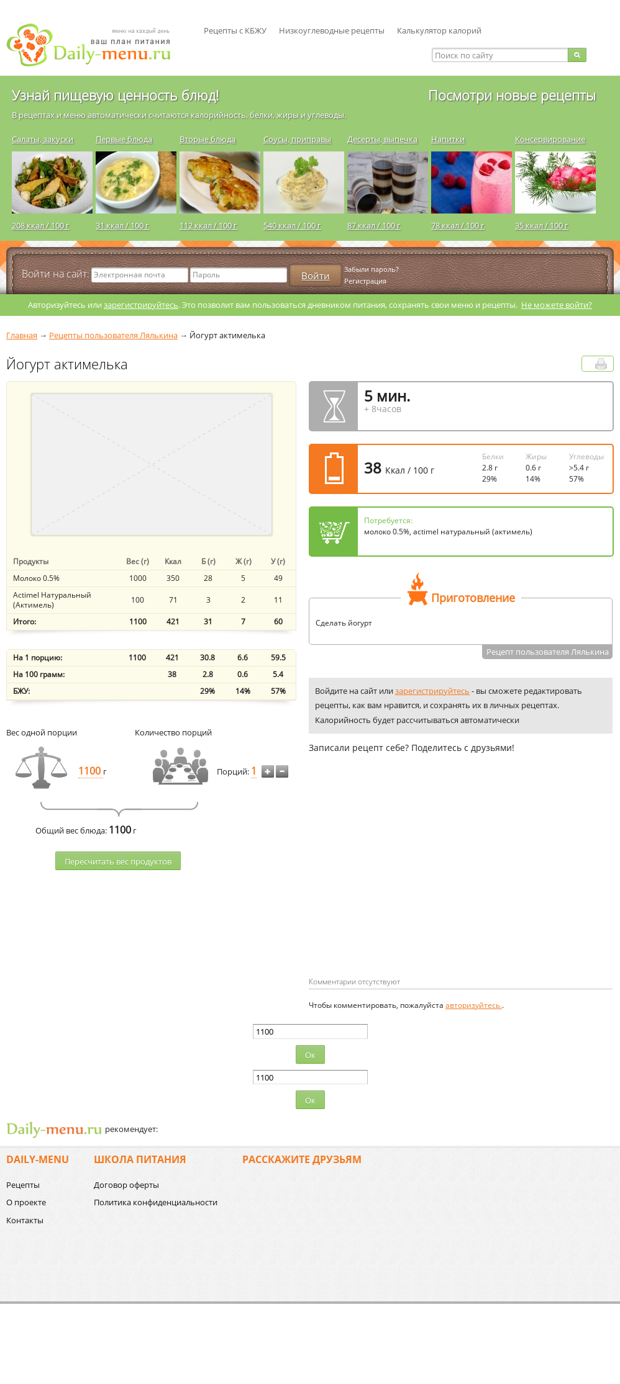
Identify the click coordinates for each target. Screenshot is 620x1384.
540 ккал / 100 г (292, 225)
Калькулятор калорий (439, 30)
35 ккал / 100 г (541, 225)
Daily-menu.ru (96, 45)
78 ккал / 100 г (458, 225)
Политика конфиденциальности (155, 1202)
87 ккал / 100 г (374, 225)
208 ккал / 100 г (41, 225)
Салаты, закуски (42, 139)
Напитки (448, 139)
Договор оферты (126, 1184)
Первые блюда (124, 139)
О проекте (26, 1202)
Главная (21, 335)
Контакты (24, 1220)
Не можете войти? (556, 304)
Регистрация (365, 280)
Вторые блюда (207, 139)
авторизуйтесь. (473, 1005)
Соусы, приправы (297, 139)
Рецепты (23, 1184)
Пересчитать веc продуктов (118, 861)
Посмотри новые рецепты (512, 95)
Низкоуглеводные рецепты (332, 30)
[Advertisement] (396, 885)
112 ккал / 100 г (208, 225)
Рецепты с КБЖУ (235, 30)
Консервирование (550, 139)
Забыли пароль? (371, 269)
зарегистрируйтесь (141, 304)
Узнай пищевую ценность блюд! (115, 95)
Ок (310, 1055)
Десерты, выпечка (382, 139)
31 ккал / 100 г (122, 225)
